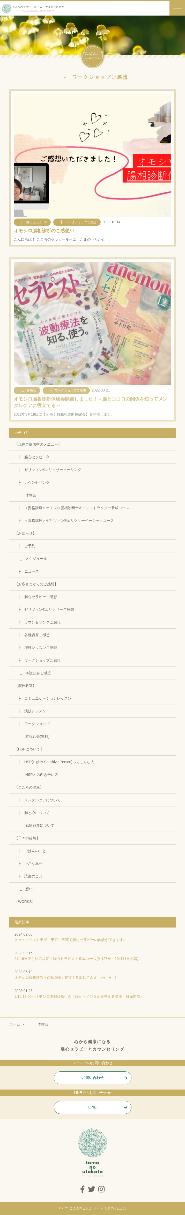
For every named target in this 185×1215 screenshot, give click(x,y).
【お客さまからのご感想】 (36, 584)
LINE (92, 1107)
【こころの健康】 (28, 787)
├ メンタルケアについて (37, 800)
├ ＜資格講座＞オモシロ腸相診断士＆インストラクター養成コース (71, 508)
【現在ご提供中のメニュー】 (38, 444)
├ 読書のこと (28, 876)
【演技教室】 (25, 686)
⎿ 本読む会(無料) (31, 736)
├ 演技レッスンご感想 (35, 647)
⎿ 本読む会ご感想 (32, 673)
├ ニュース (26, 571)
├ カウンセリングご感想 (37, 622)
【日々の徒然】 (27, 838)
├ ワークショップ (32, 724)
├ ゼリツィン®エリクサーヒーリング (47, 470)
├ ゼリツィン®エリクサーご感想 (44, 609)
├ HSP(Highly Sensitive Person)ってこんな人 (54, 762)
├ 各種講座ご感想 (32, 635)
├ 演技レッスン (30, 711)
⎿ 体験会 (25, 495)
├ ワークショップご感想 (37, 660)
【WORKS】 (24, 902)
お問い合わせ (92, 1078)
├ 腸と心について (32, 813)
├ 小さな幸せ (28, 863)
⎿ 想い (23, 889)
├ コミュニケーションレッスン (42, 698)
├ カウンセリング (32, 482)
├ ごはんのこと (30, 851)
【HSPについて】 (29, 749)
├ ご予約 (24, 546)
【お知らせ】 (25, 533)
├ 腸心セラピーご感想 (35, 597)
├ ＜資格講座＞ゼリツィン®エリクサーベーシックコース (64, 520)
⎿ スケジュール (30, 559)
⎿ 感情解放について (34, 825)
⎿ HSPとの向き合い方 (36, 774)
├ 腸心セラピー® (31, 457)
